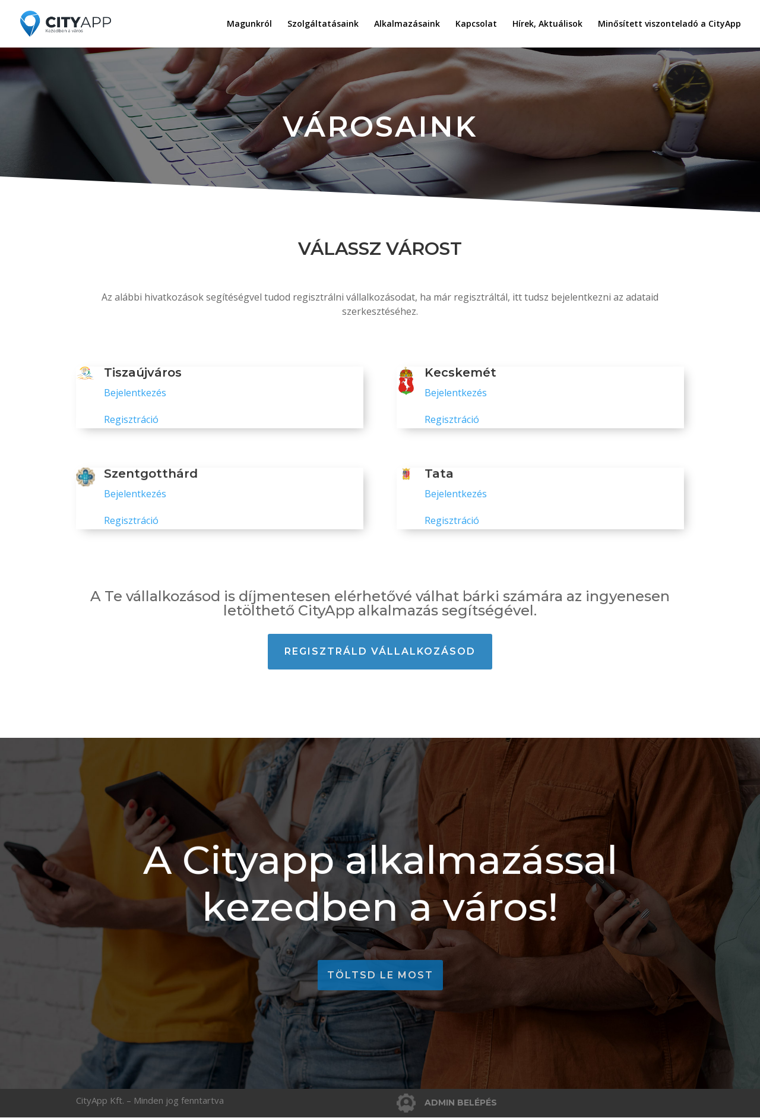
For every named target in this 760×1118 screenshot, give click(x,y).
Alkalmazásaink (407, 24)
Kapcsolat (476, 24)
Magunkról (249, 24)
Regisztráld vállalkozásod (380, 651)
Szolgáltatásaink (323, 24)
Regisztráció (131, 419)
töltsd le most (380, 975)
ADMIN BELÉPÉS (461, 1102)
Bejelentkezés (135, 392)
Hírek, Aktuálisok (547, 24)
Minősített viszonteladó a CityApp (669, 24)
